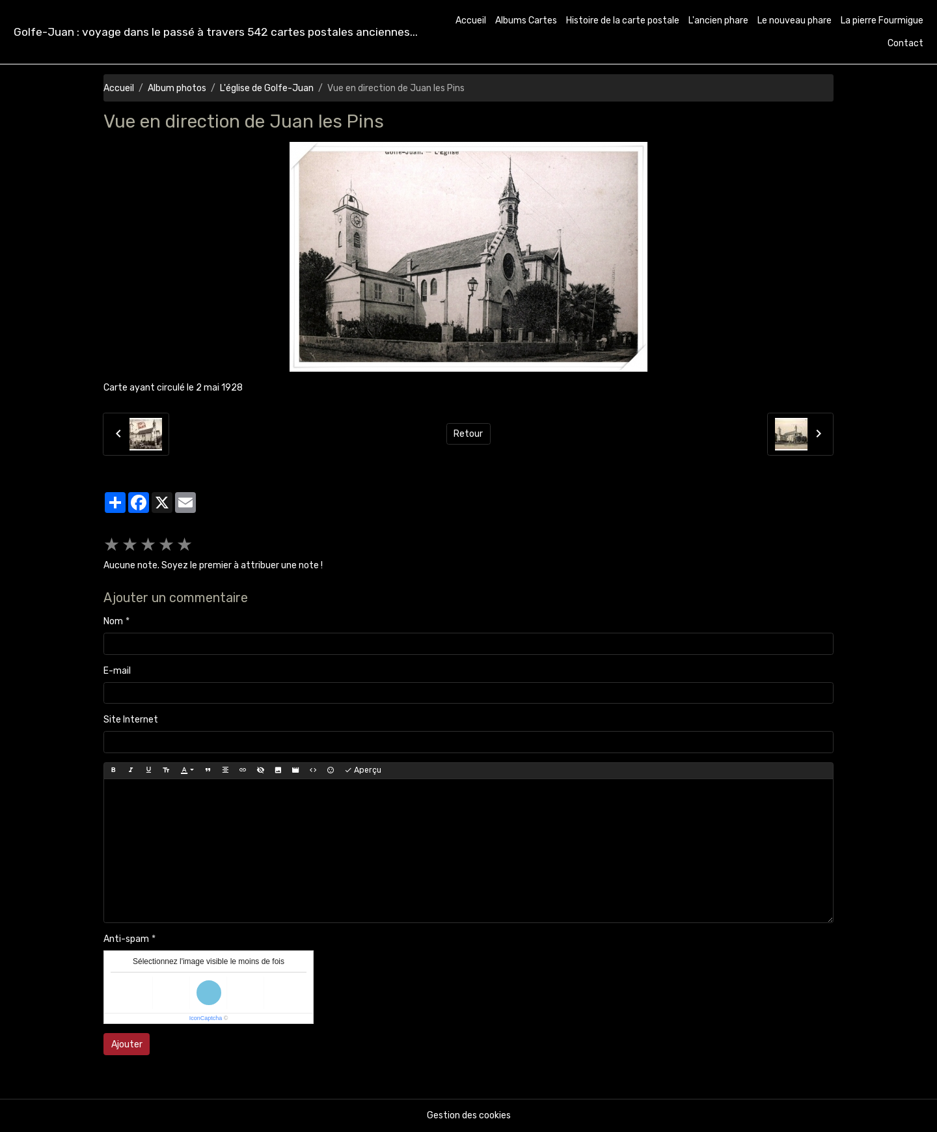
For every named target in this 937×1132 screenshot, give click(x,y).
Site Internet (130, 719)
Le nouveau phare (794, 20)
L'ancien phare (718, 20)
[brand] (215, 32)
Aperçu (362, 770)
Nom (113, 621)
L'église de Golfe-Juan (267, 88)
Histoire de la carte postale (622, 20)
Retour (468, 433)
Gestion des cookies (469, 1115)
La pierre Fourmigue (882, 20)
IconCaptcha (206, 1018)
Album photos (177, 88)
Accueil (470, 20)
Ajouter (127, 1044)
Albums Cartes (526, 20)
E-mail (117, 670)
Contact (905, 43)
